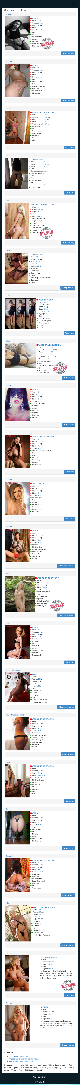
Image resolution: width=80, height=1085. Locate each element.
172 (37, 259)
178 (52, 349)
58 (38, 396)
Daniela (9, 623)
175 (39, 23)
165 (39, 70)
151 (39, 394)
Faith (8, 296)
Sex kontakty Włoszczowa (19, 1056)
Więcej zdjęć (70, 193)
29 (39, 677)
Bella (8, 108)
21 (37, 257)
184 (45, 304)
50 (44, 166)
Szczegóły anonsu (68, 288)
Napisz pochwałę (68, 53)
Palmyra (9, 433)
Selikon (47, 309)
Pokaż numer (69, 147)
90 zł (39, 448)
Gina (8, 341)
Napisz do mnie (69, 378)
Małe (39, 637)
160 (39, 441)
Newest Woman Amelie (15, 715)
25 (38, 392)
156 (49, 962)
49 (38, 726)
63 (37, 261)
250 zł (40, 778)
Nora (8, 762)
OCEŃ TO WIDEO (38, 159)
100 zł (40, 30)
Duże (39, 540)
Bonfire (8, 809)
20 (38, 533)
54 (38, 444)
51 (52, 352)
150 (39, 771)
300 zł (39, 216)
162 (46, 117)
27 (38, 486)
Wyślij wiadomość (68, 754)
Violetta (9, 61)
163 (44, 582)
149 (49, 1012)
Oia (7, 903)
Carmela (9, 856)
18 (44, 162)
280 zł (46, 171)
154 (38, 209)
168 (39, 818)
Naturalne (41, 775)
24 (46, 115)
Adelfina (9, 527)
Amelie (8, 386)
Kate (8, 574)
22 (43, 580)
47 (38, 72)
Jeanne (9, 14)
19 (38, 21)
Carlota (9, 200)
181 (40, 912)
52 (46, 119)
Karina (8, 953)
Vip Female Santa (13, 670)
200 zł (46, 311)
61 (38, 25)
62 (38, 867)
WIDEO (35, 18)
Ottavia (8, 250)
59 (38, 212)
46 (49, 964)
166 (39, 679)
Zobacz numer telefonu (66, 566)
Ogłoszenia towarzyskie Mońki (21, 1061)
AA (39, 869)
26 (38, 68)
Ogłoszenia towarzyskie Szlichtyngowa (24, 1059)
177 (39, 535)
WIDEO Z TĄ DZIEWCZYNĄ (43, 112)
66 (49, 1014)
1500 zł (40, 872)
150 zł (41, 919)
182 (39, 865)
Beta (8, 155)
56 (38, 773)
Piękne (40, 446)
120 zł (53, 356)
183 (39, 488)
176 (45, 164)
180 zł (47, 124)
